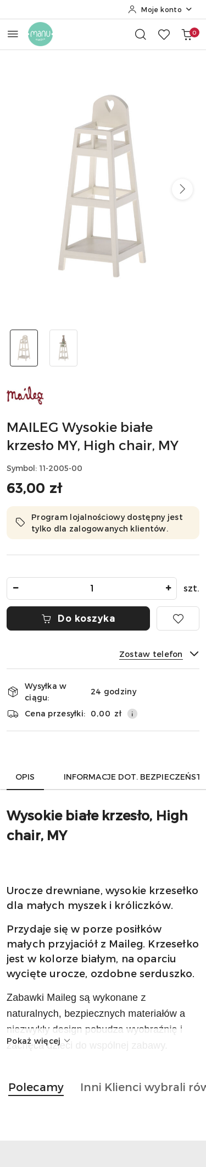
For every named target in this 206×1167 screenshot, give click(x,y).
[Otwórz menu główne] (13, 34)
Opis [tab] (25, 776)
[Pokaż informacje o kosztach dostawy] (132, 714)
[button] (182, 189)
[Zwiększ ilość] (168, 588)
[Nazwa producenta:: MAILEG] (26, 394)
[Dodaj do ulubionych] (178, 618)
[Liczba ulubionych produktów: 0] (164, 34)
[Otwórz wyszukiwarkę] (141, 34)
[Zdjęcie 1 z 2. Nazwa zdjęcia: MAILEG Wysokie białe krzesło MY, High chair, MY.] (24, 348)
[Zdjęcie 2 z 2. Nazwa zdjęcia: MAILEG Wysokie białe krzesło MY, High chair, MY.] (63, 348)
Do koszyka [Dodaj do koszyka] (78, 618)
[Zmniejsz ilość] (15, 588)
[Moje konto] (160, 9)
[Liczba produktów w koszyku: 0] (187, 34)
